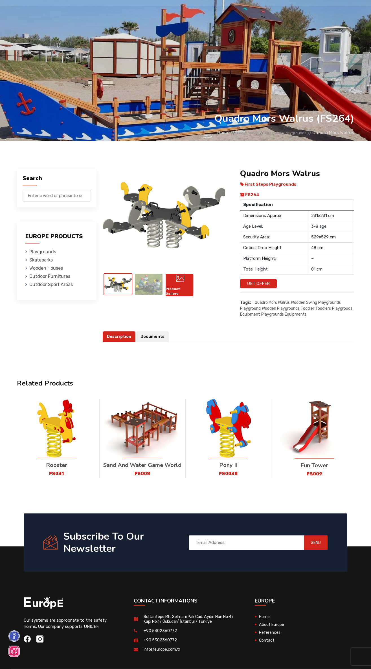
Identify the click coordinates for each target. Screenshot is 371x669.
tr (339, 13)
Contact (277, 12)
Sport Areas (217, 12)
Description (119, 336)
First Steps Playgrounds (279, 132)
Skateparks (95, 12)
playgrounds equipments (284, 314)
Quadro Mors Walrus (272, 302)
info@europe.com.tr (163, 649)
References (249, 12)
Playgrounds (63, 12)
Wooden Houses (130, 12)
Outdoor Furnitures (175, 12)
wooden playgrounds (281, 308)
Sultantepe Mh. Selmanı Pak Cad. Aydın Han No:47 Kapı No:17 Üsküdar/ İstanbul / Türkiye (186, 619)
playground (250, 308)
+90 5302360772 (161, 630)
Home (202, 132)
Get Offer (258, 283)
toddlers (323, 308)
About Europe (272, 624)
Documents (154, 336)
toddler (307, 308)
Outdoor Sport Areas (51, 284)
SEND (310, 542)
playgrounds (329, 302)
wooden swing (304, 302)
